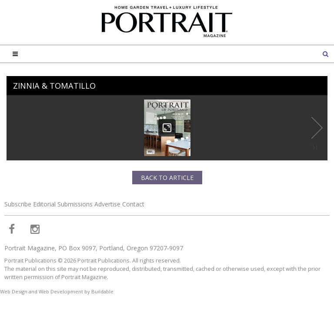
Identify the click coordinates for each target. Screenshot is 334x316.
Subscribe (17, 204)
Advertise (107, 204)
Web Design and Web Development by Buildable (57, 291)
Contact (133, 204)
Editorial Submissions (63, 204)
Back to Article (167, 177)
